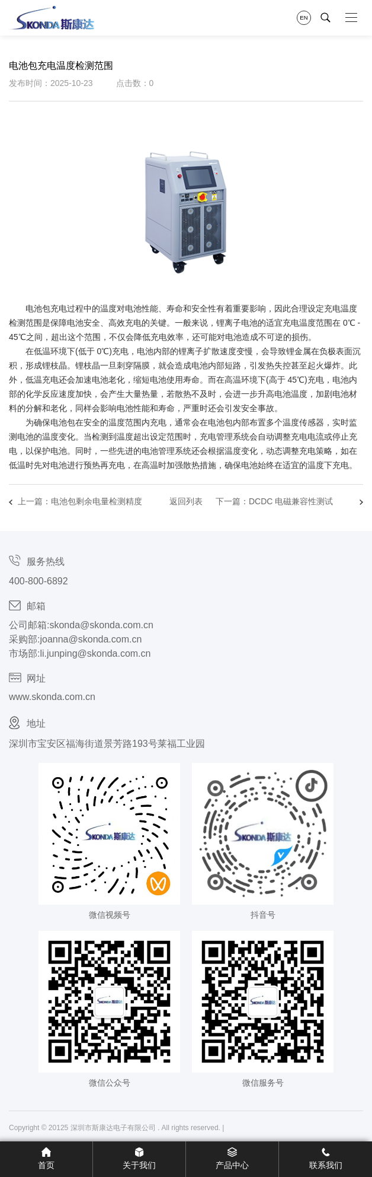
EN (303, 17)
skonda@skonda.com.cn (101, 625)
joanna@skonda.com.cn (91, 639)
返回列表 (186, 501)
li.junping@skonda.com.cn (95, 653)
